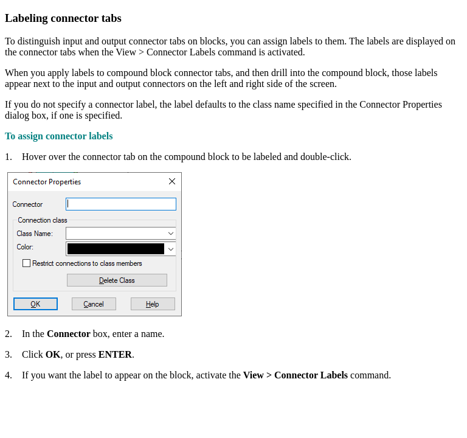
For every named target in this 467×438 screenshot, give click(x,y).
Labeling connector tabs (63, 18)
